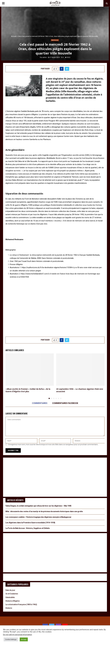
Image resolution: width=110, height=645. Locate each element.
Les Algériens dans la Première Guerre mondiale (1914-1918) (30, 523)
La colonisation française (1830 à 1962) (21, 604)
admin (44, 57)
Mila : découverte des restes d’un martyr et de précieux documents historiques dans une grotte (44, 511)
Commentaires (39, 403)
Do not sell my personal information (17, 634)
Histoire (9, 608)
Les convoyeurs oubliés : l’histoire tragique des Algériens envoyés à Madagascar (38, 517)
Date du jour (54, 40)
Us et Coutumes (12, 594)
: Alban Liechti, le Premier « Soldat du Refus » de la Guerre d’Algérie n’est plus (28, 390)
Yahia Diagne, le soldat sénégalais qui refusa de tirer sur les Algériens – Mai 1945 (38, 506)
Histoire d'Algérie (13, 601)
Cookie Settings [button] (10, 639)
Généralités (10, 597)
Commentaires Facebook (65, 403)
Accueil (13, 36)
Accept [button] (23, 639)
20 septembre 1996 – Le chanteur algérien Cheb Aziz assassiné (79, 390)
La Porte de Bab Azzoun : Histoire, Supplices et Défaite (28, 528)
